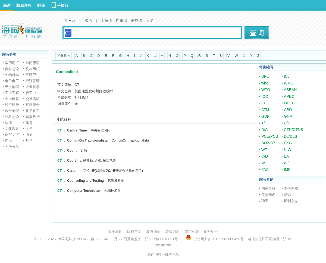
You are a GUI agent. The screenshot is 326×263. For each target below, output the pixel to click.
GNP (288, 116)
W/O (287, 163)
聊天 (264, 201)
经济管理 (33, 81)
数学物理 (12, 111)
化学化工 (33, 111)
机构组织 (33, 69)
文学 (29, 129)
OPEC (289, 103)
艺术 (8, 141)
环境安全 (33, 105)
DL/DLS (290, 136)
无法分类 (12, 147)
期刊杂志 (291, 201)
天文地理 (12, 87)
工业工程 (12, 93)
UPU (265, 76)
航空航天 (12, 105)
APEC (289, 96)
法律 (8, 123)
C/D (264, 156)
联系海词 (153, 232)
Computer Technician (83, 191)
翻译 (41, 5)
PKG (288, 143)
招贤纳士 (211, 232)
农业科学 (33, 87)
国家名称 (268, 188)
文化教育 (12, 129)
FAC (265, 169)
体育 (29, 123)
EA (286, 156)
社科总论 (12, 117)
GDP (265, 116)
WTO (265, 89)
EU (264, 103)
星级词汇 (172, 232)
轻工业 (31, 93)
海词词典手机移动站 (163, 254)
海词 (7, 5)
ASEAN (290, 89)
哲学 (29, 141)
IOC (264, 96)
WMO (289, 83)
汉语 (88, 20)
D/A (264, 129)
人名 (150, 20)
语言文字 (12, 135)
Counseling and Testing (85, 181)
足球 (287, 195)
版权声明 (134, 232)
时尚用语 (33, 63)
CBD (288, 110)
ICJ (287, 76)
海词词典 (65, 239)
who (264, 83)
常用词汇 (12, 63)
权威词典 (24, 5)
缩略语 (136, 20)
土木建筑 (12, 99)
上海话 (106, 20)
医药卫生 (33, 75)
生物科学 (12, 75)
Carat (71, 171)
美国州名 (268, 195)
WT (264, 150)
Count (72, 150)
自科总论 (12, 69)
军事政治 (33, 117)
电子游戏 (291, 188)
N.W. (288, 150)
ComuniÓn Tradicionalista (87, 140)
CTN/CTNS (293, 129)
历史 (29, 135)
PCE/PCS (269, 136)
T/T (264, 123)
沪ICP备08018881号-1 (163, 239)
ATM (265, 110)
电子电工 (12, 81)
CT (59, 130)
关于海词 (115, 232)
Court (71, 160)
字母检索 (64, 56)
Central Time (77, 130)
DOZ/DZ (268, 143)
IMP (287, 169)
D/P (287, 123)
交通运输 (33, 99)
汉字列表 (192, 232)
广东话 (121, 20)
